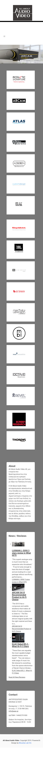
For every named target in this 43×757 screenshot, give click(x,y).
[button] (4, 36)
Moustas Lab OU (25, 743)
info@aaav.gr (13, 711)
